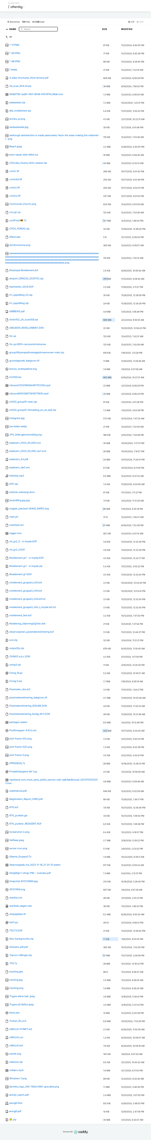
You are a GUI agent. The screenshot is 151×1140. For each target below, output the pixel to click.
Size (104, 29)
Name (13, 29)
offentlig (16, 7)
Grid (139, 21)
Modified (127, 29)
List (131, 21)
